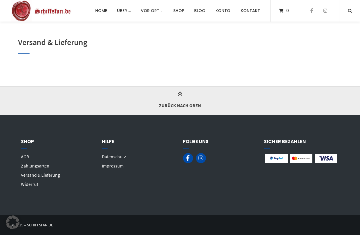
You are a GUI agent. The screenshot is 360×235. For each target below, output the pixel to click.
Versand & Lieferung (40, 175)
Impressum (113, 166)
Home (101, 11)
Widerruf (29, 184)
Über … (124, 11)
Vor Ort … (152, 11)
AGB (25, 156)
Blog (199, 11)
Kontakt (250, 11)
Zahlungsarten (35, 166)
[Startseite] (42, 11)
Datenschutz (114, 156)
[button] (12, 222)
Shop (178, 11)
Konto (222, 11)
